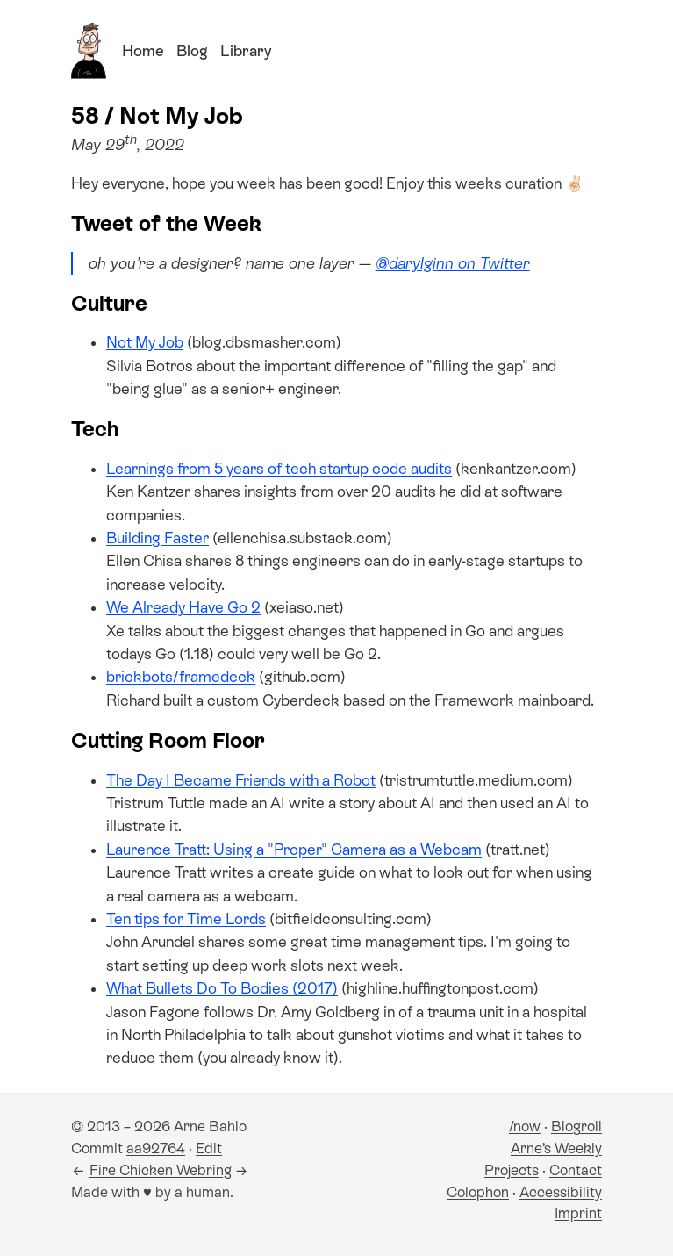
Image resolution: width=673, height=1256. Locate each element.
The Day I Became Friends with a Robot (241, 780)
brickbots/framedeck (180, 676)
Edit (209, 1148)
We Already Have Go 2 (183, 607)
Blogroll (576, 1126)
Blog (192, 51)
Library (245, 51)
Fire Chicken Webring (160, 1170)
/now (525, 1126)
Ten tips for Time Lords (186, 919)
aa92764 (155, 1148)
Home (143, 51)
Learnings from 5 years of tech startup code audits (279, 468)
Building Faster (157, 538)
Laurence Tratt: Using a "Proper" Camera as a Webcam (294, 849)
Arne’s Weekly (556, 1148)
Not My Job (144, 342)
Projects (511, 1170)
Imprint (578, 1213)
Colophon (478, 1192)
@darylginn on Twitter (453, 263)
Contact (575, 1170)
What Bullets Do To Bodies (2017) (222, 988)
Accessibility (560, 1192)
